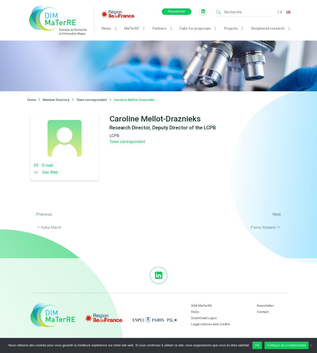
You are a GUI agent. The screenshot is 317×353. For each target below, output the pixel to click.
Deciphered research (268, 28)
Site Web (46, 172)
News (106, 28)
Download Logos (204, 318)
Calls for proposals (195, 28)
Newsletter (176, 11)
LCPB (114, 135)
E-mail (43, 165)
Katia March (51, 227)
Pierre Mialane (263, 227)
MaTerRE (131, 28)
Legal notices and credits (210, 324)
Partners (159, 28)
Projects (231, 28)
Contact (263, 312)
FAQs (195, 312)
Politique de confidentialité (286, 345)
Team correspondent (127, 141)
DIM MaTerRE (201, 305)
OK (257, 345)
